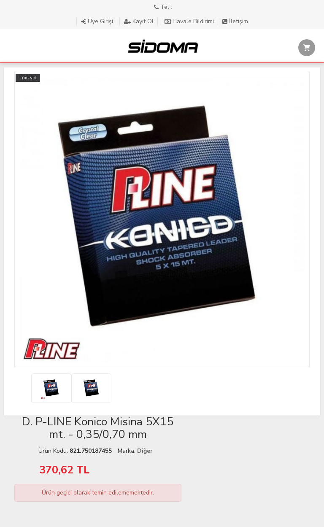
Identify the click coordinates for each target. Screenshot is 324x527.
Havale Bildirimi (190, 21)
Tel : (163, 7)
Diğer (145, 451)
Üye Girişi (98, 21)
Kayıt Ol (139, 21)
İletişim (235, 21)
